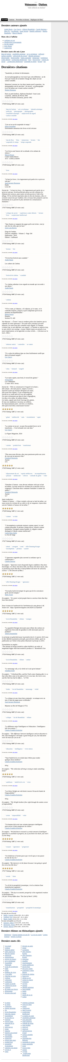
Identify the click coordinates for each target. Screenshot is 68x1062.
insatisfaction (10, 908)
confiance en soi (9, 40)
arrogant (15, 546)
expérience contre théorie (28, 213)
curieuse (7, 987)
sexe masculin (27, 1019)
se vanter (30, 344)
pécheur (19, 549)
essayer (8, 847)
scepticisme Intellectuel (19, 60)
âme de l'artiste (6, 54)
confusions (8, 982)
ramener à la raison (11, 1048)
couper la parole (10, 984)
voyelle (24, 1051)
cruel (21, 546)
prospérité (20, 908)
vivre (29, 782)
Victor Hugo (9, 380)
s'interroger (26, 1008)
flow (29, 60)
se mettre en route (28, 1016)
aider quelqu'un (10, 952)
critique (8, 717)
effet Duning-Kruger (26, 952)
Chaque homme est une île (21, 935)
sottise (28, 660)
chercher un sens (10, 976)
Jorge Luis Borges (11, 228)
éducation (9, 749)
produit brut (17, 445)
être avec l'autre (27, 968)
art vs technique (32, 54)
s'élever (25, 476)
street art (25, 1027)
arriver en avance (10, 959)
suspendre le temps (30, 61)
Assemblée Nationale (8, 964)
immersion (35, 58)
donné (24, 948)
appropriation (9, 957)
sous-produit (26, 1025)
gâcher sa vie (26, 978)
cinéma (8, 300)
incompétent (10, 549)
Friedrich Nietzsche (11, 458)
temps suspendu (26, 58)
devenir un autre (27, 946)
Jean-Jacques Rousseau (12, 183)
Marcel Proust (9, 155)
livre (7, 170)
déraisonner (9, 991)
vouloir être (8, 48)
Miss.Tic (7, 31)
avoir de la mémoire (11, 967)
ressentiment (31, 417)
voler (45, 476)
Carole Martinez (41, 29)
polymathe (8, 1035)
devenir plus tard (10, 993)
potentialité (8, 1036)
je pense (7, 1003)
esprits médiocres (26, 473)
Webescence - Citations (36, 4)
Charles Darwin (10, 561)
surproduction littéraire (26, 1039)
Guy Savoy (17, 29)
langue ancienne (10, 1008)
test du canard (8, 44)
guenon (24, 985)
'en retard (8, 946)
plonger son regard (11, 1033)
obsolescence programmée (12, 42)
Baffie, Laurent (8, 915)
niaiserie (8, 1019)
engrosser (25, 959)
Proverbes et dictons (22, 20)
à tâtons (7, 948)
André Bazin (8, 29)
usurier (26, 549)
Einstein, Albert (9, 923)
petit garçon (9, 1027)
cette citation (15, 119)
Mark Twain (9, 595)
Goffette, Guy (8, 917)
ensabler (25, 961)
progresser (25, 847)
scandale (23, 275)
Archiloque (14, 31)
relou (6, 1051)
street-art (25, 1029)
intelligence (18, 749)
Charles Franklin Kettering (13, 730)
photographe (5, 58)
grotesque (25, 982)
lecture (40, 61)
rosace (24, 1006)
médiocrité (15, 417)
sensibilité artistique (18, 54)
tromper (28, 619)
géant (8, 417)
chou (7, 369)
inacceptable (26, 989)
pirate (7, 1029)
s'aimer (8, 516)
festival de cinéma (12, 275)
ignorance (26, 582)
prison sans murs (10, 1040)
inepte (24, 993)
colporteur (8, 980)
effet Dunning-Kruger (33, 546)
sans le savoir (26, 1010)
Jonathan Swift (10, 671)
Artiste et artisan (16, 936)
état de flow (36, 60)
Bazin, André (8, 919)
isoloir (24, 997)
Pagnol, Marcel (8, 926)
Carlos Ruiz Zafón (11, 533)
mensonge (29, 689)
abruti (8, 546)
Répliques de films (37, 20)
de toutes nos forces (11, 989)
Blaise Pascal (9, 314)
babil (6, 968)
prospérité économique (33, 908)
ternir (24, 1046)
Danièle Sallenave (35, 31)
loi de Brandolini (11, 619)
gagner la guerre (27, 980)
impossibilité (16, 815)
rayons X (8, 1050)
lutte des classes (10, 1014)
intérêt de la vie (20, 782)
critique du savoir (12, 213)
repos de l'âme (27, 1004)
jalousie (8, 476)
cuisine (8, 445)
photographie (15, 58)
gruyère (24, 984)
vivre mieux (29, 749)
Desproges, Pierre (9, 925)
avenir (8, 876)
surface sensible (6, 56)
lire (45, 61)
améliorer (9, 782)
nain (22, 417)
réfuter (22, 619)
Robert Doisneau (10, 90)
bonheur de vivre (10, 972)
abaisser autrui (11, 344)
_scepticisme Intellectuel (15, 61)
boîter (8, 689)
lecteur (8, 249)
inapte (24, 991)
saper (39, 417)
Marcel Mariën (17, 33)
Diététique (7, 935)
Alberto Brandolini (28, 29)
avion (8, 815)
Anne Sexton (24, 31)
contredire (21, 344)
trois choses (8, 46)
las (6, 1010)
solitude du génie (35, 476)
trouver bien (26, 1048)
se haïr (15, 516)
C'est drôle (8, 974)
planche (7, 1031)
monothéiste (9, 1016)
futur (14, 876)
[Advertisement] (35, 13)
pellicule (41, 54)
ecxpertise (25, 950)
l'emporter (8, 1006)
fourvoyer (25, 976)
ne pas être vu (9, 1018)
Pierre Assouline (10, 126)
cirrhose (7, 978)
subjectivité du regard (20, 56)
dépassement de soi (12, 473)
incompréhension (40, 473)
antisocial (8, 955)
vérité (36, 689)
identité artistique (34, 56)
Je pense (7, 1004)
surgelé (21, 369)
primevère (8, 1038)
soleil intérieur (27, 1021)
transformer (27, 445)
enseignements (27, 963)
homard (14, 369)
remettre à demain (28, 1003)
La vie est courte (36, 935)
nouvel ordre (9, 1021)
